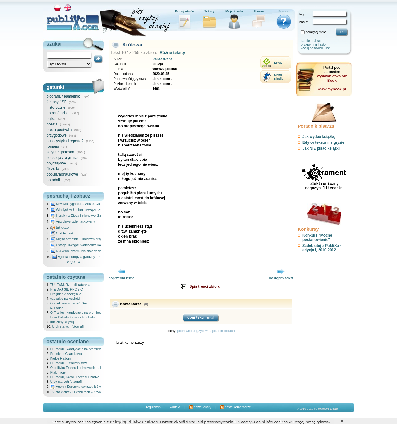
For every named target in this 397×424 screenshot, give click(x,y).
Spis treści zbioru (204, 286)
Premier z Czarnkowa (66, 354)
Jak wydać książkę (318, 136)
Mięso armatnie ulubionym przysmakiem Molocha (89, 239)
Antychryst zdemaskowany (72, 221)
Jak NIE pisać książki (321, 148)
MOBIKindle (278, 76)
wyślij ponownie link (315, 48)
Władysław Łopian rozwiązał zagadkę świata (85, 210)
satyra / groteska (60, 152)
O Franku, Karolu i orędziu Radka (74, 377)
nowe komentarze (235, 407)
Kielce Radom (60, 358)
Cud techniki (62, 233)
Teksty (209, 11)
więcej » (73, 262)
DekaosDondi (162, 59)
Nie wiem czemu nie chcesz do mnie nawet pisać (89, 251)
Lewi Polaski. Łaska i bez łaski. (73, 317)
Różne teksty (172, 52)
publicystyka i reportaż (65, 141)
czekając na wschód (65, 298)
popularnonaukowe (62, 174)
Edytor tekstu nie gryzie (323, 142)
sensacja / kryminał (62, 157)
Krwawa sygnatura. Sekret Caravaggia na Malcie (88, 204)
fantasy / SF (56, 102)
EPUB (278, 62)
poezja (52, 124)
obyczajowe (56, 163)
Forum (259, 11)
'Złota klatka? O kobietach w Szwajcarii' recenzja (87, 392)
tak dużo (59, 227)
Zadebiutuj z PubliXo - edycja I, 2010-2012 (321, 247)
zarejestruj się (311, 40)
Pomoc (283, 11)
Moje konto (234, 11)
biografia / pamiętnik (63, 96)
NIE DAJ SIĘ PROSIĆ (66, 289)
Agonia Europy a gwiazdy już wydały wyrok (86, 257)
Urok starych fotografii (68, 326)
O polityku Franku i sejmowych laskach (78, 367)
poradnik (54, 180)
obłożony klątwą (62, 322)
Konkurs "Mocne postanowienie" (317, 237)
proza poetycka (59, 130)
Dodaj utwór (184, 11)
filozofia (53, 169)
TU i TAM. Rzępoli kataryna (70, 284)
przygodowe (57, 135)
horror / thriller (58, 113)
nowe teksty (200, 407)
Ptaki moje (58, 372)
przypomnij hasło (313, 44)
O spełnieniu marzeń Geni (69, 303)
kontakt (175, 407)
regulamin (153, 407)
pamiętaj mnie (316, 32)
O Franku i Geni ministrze (69, 363)
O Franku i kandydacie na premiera (76, 312)
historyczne (56, 107)
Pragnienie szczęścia (65, 294)
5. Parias (56, 308)
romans (53, 146)
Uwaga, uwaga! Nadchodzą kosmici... (80, 245)
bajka (51, 118)
